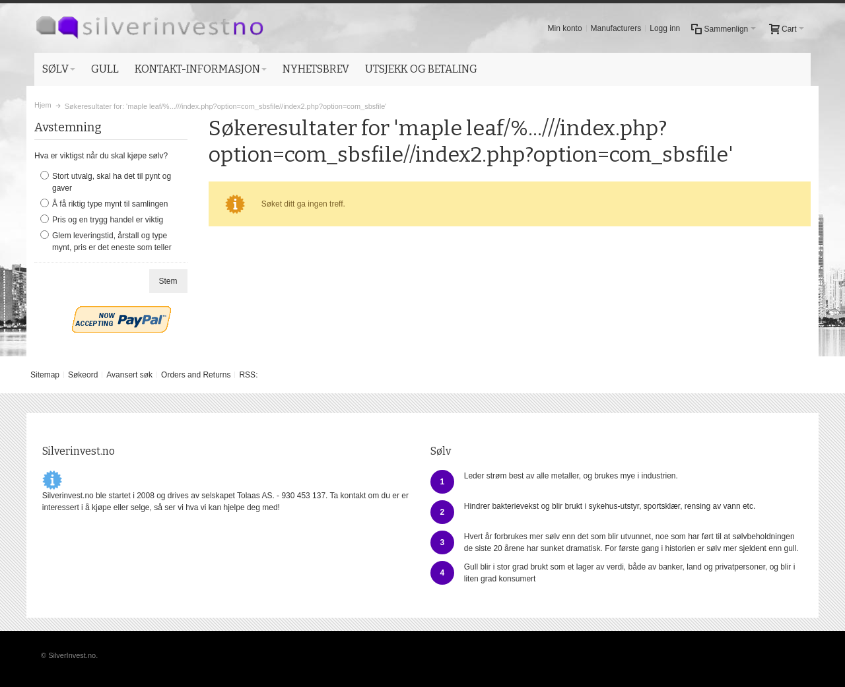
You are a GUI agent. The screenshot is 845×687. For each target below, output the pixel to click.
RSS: (248, 374)
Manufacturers (616, 28)
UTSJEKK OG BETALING (421, 69)
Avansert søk (129, 374)
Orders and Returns (195, 374)
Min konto (565, 28)
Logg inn (665, 28)
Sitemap (44, 374)
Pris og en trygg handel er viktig (107, 219)
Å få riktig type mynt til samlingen (110, 204)
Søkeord (83, 374)
